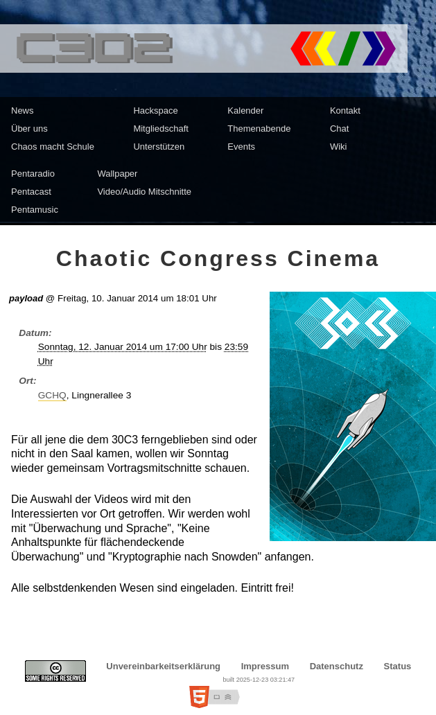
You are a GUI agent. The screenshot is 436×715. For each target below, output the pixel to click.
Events (241, 146)
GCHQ (52, 395)
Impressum (265, 666)
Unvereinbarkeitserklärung (163, 666)
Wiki (338, 146)
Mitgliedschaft (160, 128)
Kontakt (345, 110)
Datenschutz (336, 666)
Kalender (245, 110)
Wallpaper (117, 173)
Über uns (29, 128)
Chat (339, 128)
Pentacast (31, 191)
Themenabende (258, 128)
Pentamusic (34, 209)
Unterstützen (158, 146)
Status (398, 666)
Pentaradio (33, 173)
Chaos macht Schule (52, 146)
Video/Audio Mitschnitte (144, 191)
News (22, 110)
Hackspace (155, 110)
